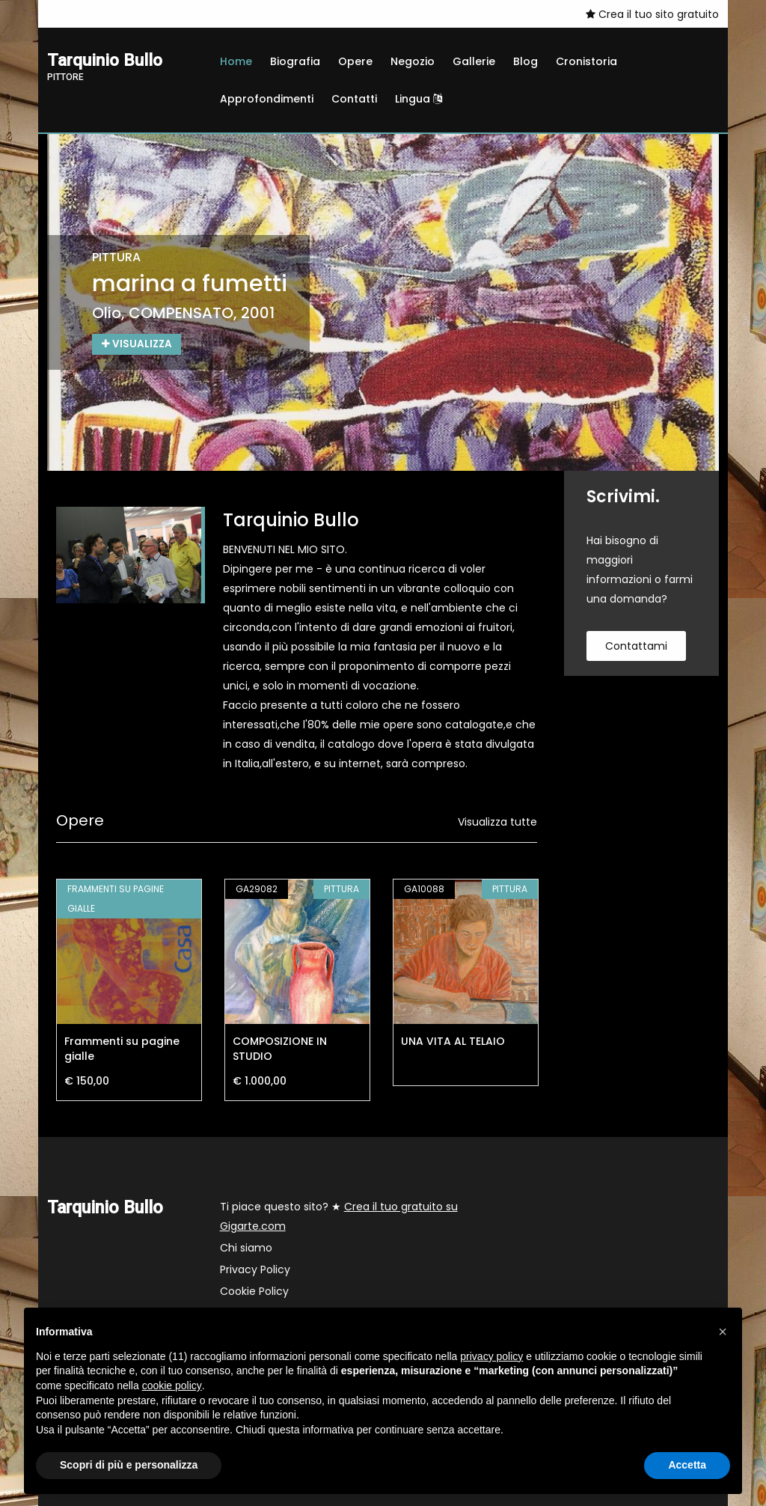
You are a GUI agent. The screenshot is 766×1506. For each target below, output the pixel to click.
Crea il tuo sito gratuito (652, 14)
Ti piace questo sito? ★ (339, 1216)
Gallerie (474, 61)
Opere (355, 61)
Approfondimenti (266, 98)
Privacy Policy (255, 1269)
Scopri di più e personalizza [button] (128, 1465)
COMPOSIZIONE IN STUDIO (280, 1049)
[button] (723, 1332)
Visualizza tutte (497, 821)
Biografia (295, 61)
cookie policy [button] (172, 1385)
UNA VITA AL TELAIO (453, 1041)
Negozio (412, 61)
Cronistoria (586, 61)
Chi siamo (246, 1247)
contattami (636, 645)
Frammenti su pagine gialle (122, 1049)
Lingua (418, 98)
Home (236, 61)
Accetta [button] (687, 1465)
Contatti (354, 98)
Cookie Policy (254, 1291)
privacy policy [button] (491, 1356)
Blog (525, 61)
